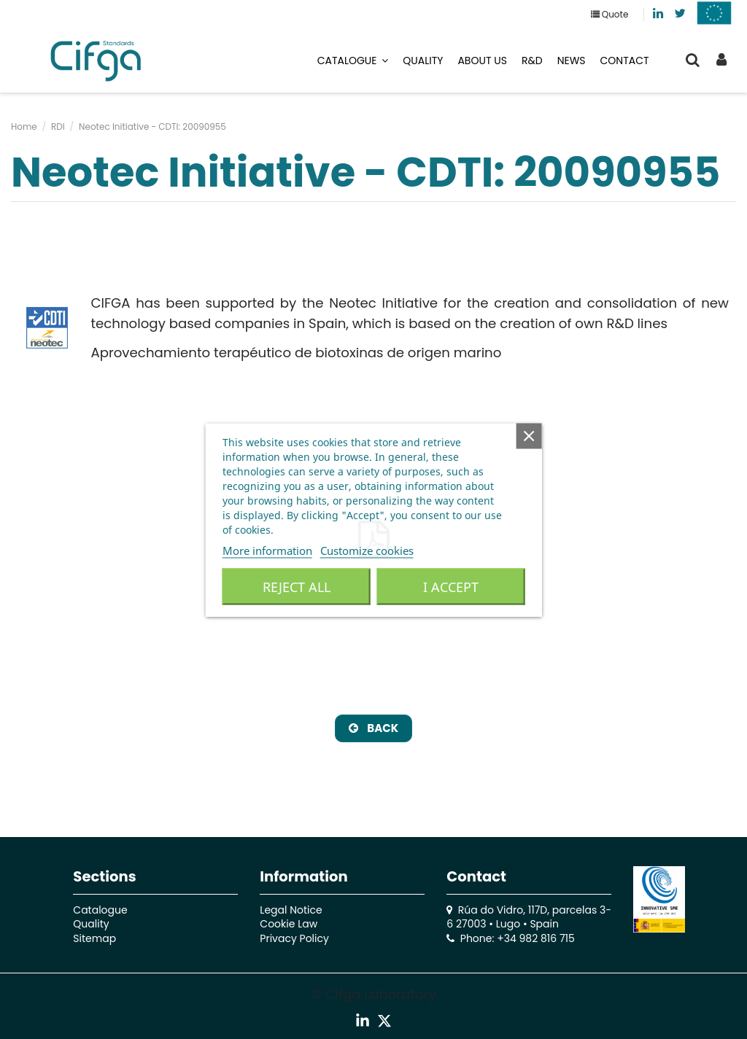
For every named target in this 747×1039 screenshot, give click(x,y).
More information (267, 549)
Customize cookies (367, 549)
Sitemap (94, 938)
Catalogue (100, 910)
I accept (451, 586)
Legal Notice (291, 910)
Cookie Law (288, 924)
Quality (91, 924)
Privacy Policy (294, 938)
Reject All (296, 586)
